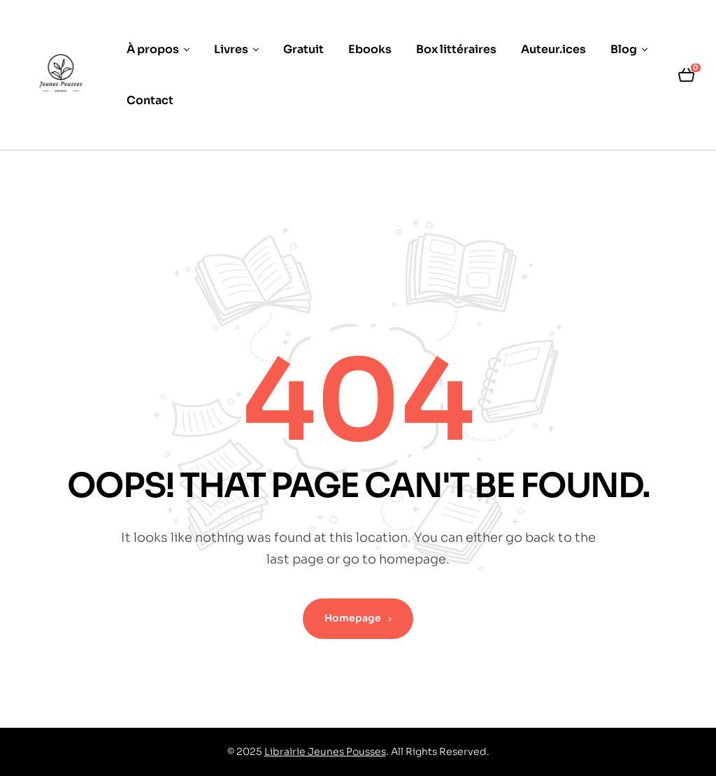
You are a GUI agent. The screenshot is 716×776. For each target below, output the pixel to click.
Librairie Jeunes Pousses (325, 751)
